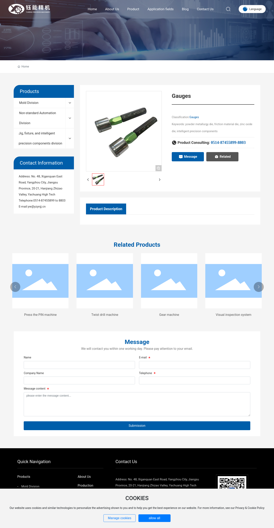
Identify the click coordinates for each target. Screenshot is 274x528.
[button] (15, 287)
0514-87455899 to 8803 (49, 200)
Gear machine (169, 315)
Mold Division (30, 486)
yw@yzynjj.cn (37, 206)
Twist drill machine (104, 315)
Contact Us (126, 461)
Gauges (194, 117)
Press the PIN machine (40, 315)
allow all (154, 518)
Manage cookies (119, 518)
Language (255, 9)
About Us (84, 477)
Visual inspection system (233, 315)
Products (23, 477)
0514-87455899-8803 (228, 142)
